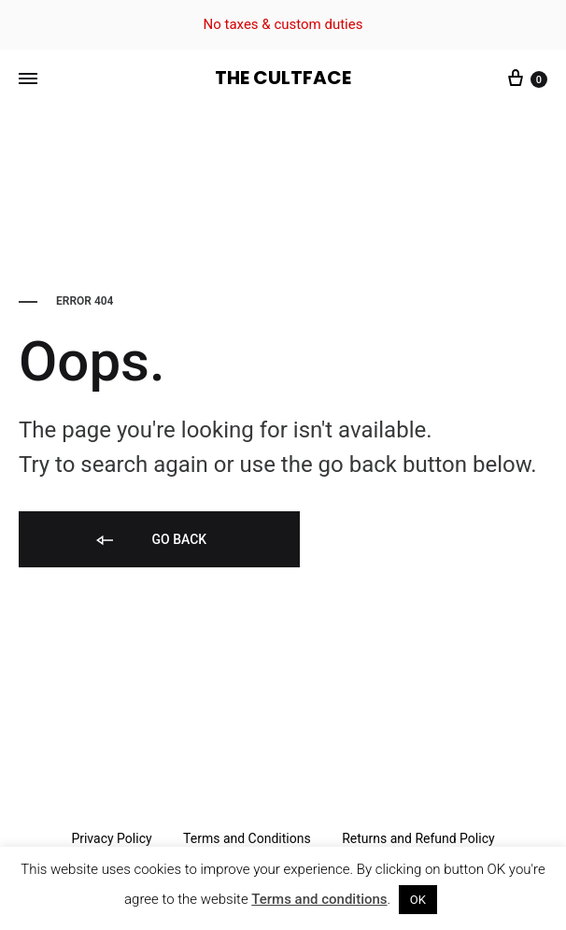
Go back (149, 540)
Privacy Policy (111, 838)
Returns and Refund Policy (418, 838)
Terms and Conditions (247, 838)
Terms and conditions (319, 899)
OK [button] (418, 900)
